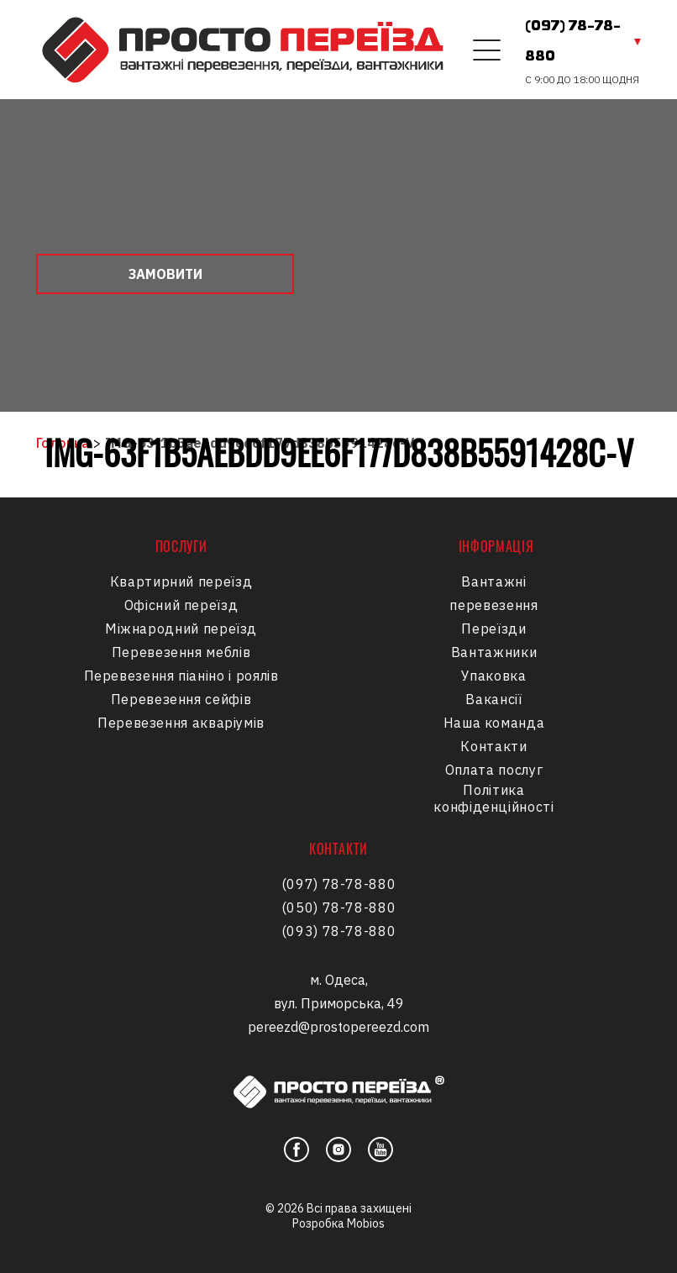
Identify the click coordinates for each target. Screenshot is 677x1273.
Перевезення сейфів (181, 699)
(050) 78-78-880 (338, 907)
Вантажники (494, 652)
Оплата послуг (494, 769)
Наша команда (494, 722)
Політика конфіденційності (493, 798)
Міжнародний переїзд (181, 628)
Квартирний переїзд (181, 581)
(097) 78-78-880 (573, 42)
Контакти (493, 746)
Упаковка (493, 675)
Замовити (165, 274)
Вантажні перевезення (493, 593)
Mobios (366, 1223)
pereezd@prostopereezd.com (338, 1026)
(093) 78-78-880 (338, 931)
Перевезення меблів (181, 652)
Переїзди (493, 628)
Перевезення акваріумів (181, 722)
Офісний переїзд (181, 605)
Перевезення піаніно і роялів (181, 675)
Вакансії (493, 699)
